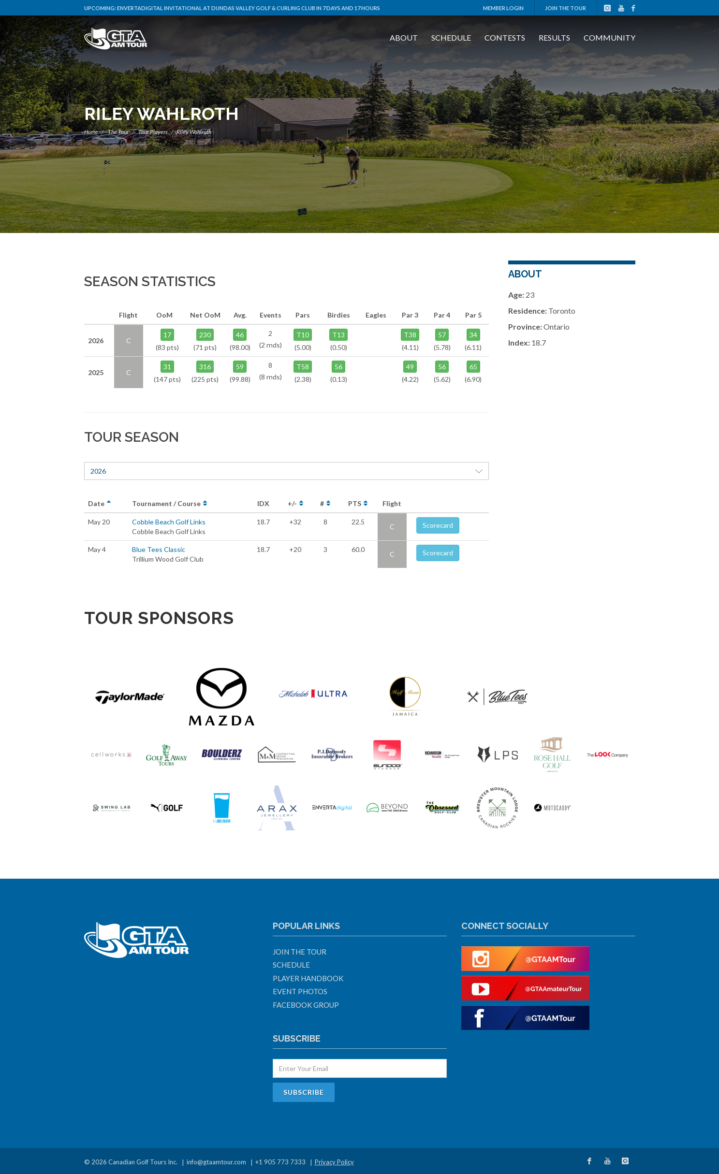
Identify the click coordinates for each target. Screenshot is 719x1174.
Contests (504, 37)
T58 (302, 366)
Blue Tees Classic (158, 549)
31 (167, 366)
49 (410, 366)
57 (442, 335)
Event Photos (300, 991)
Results (554, 37)
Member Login (503, 8)
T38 (410, 335)
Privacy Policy (334, 1162)
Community (609, 37)
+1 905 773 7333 (280, 1162)
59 (240, 366)
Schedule (451, 37)
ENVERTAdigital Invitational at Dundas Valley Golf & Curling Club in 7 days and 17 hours (248, 8)
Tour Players (153, 131)
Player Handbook (308, 978)
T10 (302, 335)
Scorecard (438, 525)
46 (240, 335)
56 (338, 366)
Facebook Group (306, 1004)
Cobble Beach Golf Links (168, 522)
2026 (286, 471)
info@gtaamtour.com (216, 1162)
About (404, 37)
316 (205, 366)
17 (167, 335)
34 (473, 335)
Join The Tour (565, 8)
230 (205, 335)
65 (473, 366)
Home (91, 131)
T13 (338, 335)
